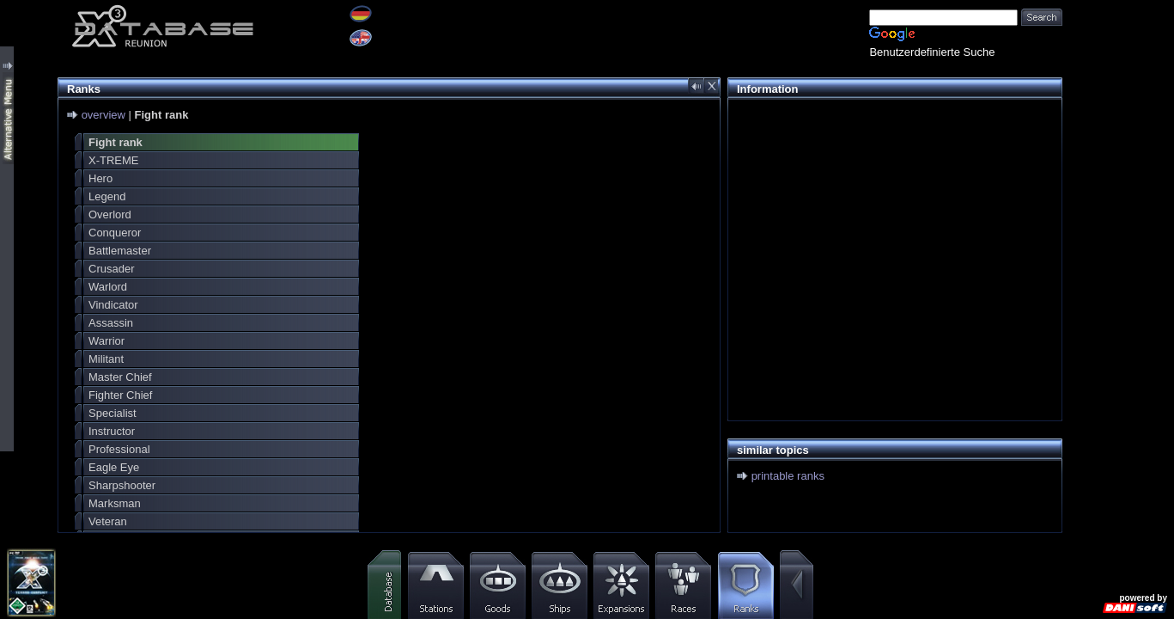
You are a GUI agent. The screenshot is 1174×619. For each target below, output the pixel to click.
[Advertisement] (890, 228)
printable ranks (787, 475)
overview (103, 114)
